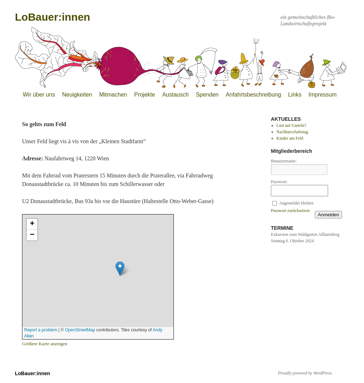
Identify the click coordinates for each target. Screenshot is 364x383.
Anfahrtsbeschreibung (253, 95)
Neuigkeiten (77, 95)
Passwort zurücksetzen (290, 210)
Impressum (323, 95)
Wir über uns (39, 95)
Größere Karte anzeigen (44, 343)
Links (294, 95)
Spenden (207, 95)
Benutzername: (284, 161)
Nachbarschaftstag (292, 131)
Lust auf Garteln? (291, 125)
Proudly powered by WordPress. (305, 373)
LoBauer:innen (52, 17)
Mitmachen (113, 95)
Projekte (144, 95)
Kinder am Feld (290, 138)
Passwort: (279, 181)
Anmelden (328, 214)
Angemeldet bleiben (296, 203)
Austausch (175, 95)
